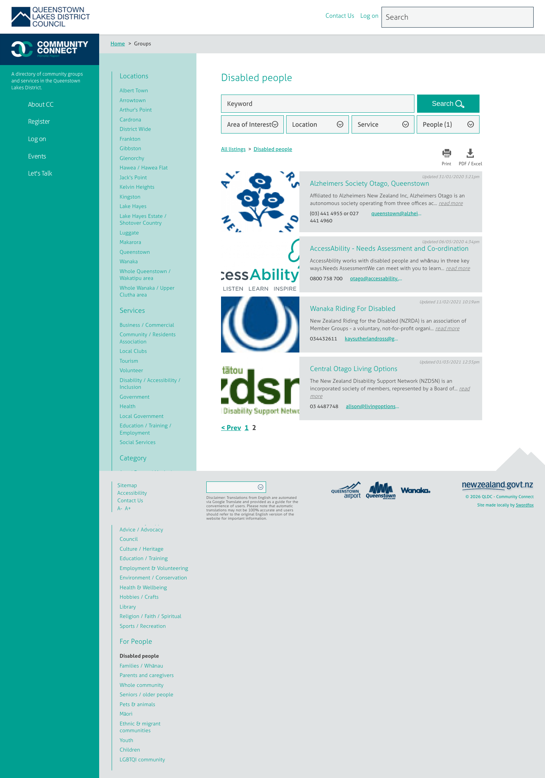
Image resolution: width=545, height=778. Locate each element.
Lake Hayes (133, 206)
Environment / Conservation (153, 577)
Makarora (130, 241)
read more (451, 203)
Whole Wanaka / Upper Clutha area (147, 291)
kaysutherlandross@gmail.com (372, 338)
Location (304, 124)
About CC (40, 104)
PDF (463, 164)
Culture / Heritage (142, 548)
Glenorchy (132, 158)
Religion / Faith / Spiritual (150, 616)
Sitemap (127, 485)
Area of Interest (249, 124)
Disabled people (273, 148)
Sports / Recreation (143, 625)
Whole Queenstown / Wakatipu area (145, 274)
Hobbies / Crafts (139, 596)
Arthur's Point (136, 109)
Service (368, 124)
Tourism (129, 360)
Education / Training (144, 558)
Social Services (138, 442)
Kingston (130, 196)
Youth (126, 740)
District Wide (135, 128)
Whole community (142, 684)
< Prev (231, 427)
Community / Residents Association (148, 338)
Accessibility (132, 492)
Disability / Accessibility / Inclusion (150, 383)
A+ (128, 508)
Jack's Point (133, 177)
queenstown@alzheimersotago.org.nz (398, 213)
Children (130, 749)
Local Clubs (133, 350)
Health (127, 406)
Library (128, 606)
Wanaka (129, 261)
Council (129, 538)
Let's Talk (39, 173)
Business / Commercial (147, 324)
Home (118, 43)
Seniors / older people (146, 694)
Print (446, 164)
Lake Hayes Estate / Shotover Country (143, 219)
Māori (126, 713)
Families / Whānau (141, 665)
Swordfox (525, 505)
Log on (369, 16)
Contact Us (339, 16)
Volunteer (131, 370)
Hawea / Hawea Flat (144, 167)
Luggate (129, 232)
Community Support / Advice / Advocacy (145, 526)
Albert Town (134, 90)
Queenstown (135, 251)
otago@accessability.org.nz (377, 278)
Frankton (130, 138)
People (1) (437, 124)
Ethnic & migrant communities (140, 727)
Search (443, 103)
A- (119, 508)
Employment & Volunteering (154, 567)
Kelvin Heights (137, 186)
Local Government (142, 415)
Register (38, 121)
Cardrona (130, 119)
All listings (233, 148)
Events (36, 156)
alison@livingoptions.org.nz (373, 406)
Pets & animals (137, 704)
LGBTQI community (142, 759)
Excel (476, 164)
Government (134, 396)
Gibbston (130, 148)
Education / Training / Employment (145, 429)
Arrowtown (133, 100)
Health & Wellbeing (143, 587)
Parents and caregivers (147, 675)
